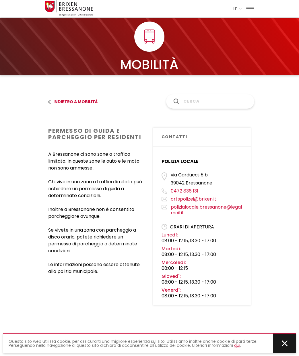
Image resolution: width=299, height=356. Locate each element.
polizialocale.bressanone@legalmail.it (206, 210)
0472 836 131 (184, 191)
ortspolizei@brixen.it (193, 199)
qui (237, 345)
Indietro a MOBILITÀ (73, 102)
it (237, 8)
